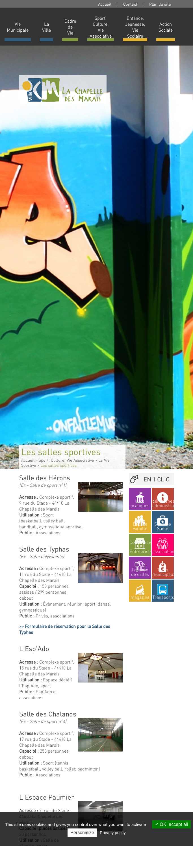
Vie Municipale (18, 27)
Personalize (82, 832)
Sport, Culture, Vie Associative (101, 27)
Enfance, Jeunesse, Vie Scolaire (135, 27)
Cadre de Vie (70, 27)
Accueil (104, 4)
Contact (130, 4)
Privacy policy (113, 832)
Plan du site (160, 4)
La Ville (46, 27)
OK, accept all (171, 824)
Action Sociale (166, 27)
